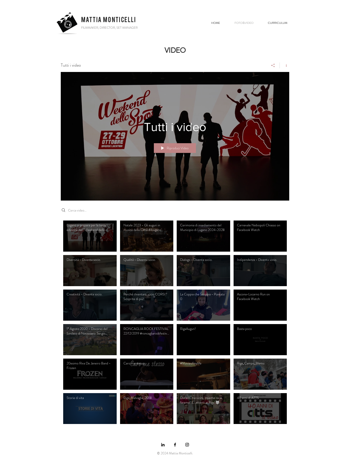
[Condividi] (273, 65)
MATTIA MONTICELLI (108, 19)
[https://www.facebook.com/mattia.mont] (175, 444)
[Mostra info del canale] (284, 65)
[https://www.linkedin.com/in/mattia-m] (162, 444)
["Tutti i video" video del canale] (175, 323)
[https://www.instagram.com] (187, 444)
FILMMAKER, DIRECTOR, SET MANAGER (109, 27)
